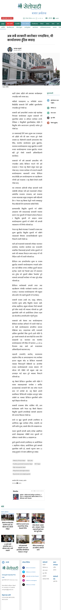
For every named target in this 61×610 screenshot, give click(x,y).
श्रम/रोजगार (35, 27)
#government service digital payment (21, 474)
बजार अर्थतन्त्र (25, 24)
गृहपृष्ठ (44, 565)
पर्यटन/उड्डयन (19, 27)
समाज (47, 24)
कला (53, 24)
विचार (42, 24)
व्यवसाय (55, 27)
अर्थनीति (3, 27)
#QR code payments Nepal (19, 467)
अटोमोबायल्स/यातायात (45, 27)
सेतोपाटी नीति (46, 579)
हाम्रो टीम (55, 581)
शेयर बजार (45, 570)
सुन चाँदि (45, 573)
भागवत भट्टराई (17, 48)
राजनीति (17, 24)
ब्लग (58, 24)
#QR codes (30, 461)
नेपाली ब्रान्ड (35, 24)
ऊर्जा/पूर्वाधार (27, 27)
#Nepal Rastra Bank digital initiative (21, 471)
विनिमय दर (45, 567)
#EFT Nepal (37, 464)
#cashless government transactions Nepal (22, 464)
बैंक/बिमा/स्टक (10, 27)
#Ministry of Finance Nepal (19, 461)
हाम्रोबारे (44, 576)
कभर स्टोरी (10, 24)
